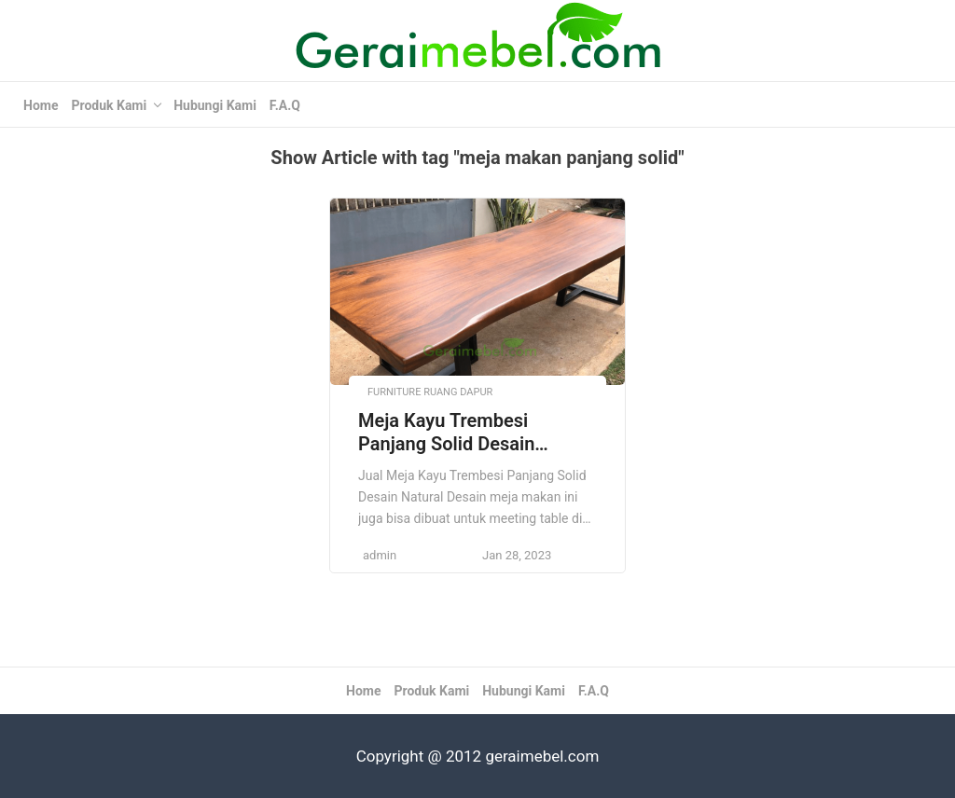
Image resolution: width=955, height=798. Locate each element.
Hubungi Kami (214, 105)
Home (40, 105)
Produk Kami (108, 105)
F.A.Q (285, 105)
